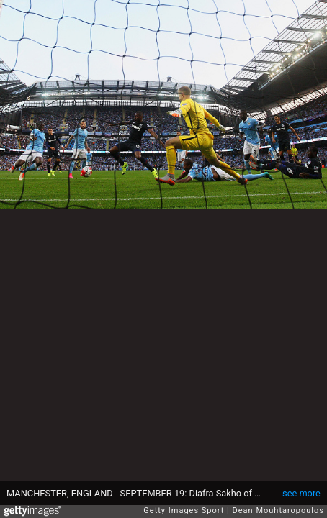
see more (301, 493)
